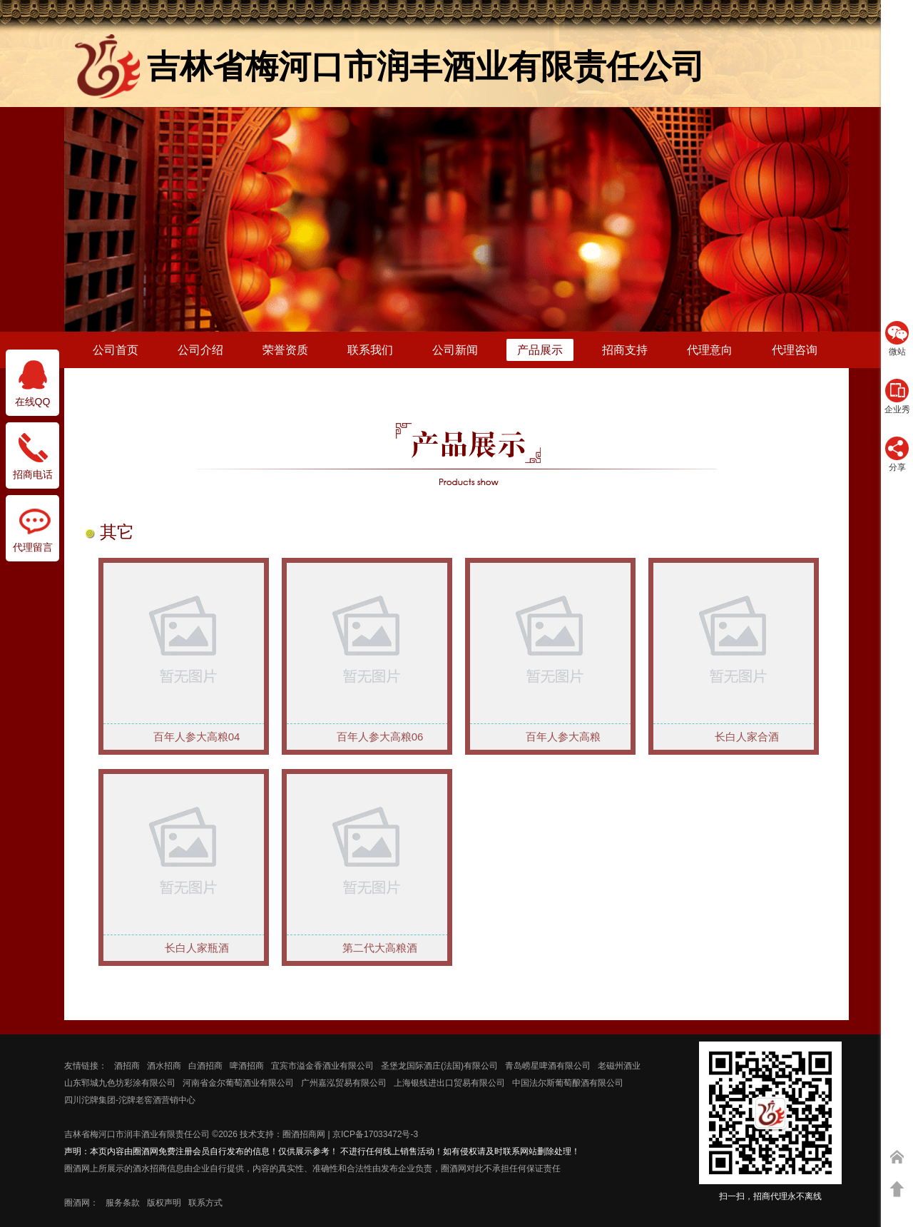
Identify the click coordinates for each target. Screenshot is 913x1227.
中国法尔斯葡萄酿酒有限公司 (567, 1083)
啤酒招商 (247, 1066)
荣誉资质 (285, 350)
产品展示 (540, 350)
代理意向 (710, 350)
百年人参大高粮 (563, 736)
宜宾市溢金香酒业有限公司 (322, 1066)
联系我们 (370, 350)
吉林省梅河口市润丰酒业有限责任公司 (137, 1134)
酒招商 (127, 1066)
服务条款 (123, 1203)
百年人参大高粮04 (196, 736)
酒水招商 (164, 1066)
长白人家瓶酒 (197, 948)
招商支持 (625, 350)
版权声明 (164, 1203)
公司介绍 (200, 350)
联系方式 (205, 1203)
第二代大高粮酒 (379, 948)
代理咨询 (794, 350)
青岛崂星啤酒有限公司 (548, 1066)
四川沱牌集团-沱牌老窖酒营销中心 (129, 1100)
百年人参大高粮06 (380, 736)
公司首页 (115, 350)
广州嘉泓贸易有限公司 (344, 1083)
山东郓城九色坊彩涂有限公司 (119, 1083)
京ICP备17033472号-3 (375, 1134)
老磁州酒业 (619, 1066)
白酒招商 (205, 1066)
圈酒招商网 (303, 1134)
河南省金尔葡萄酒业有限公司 (238, 1083)
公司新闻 (455, 350)
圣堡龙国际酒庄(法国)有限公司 (439, 1066)
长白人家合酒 (747, 736)
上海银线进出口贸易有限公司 (449, 1083)
